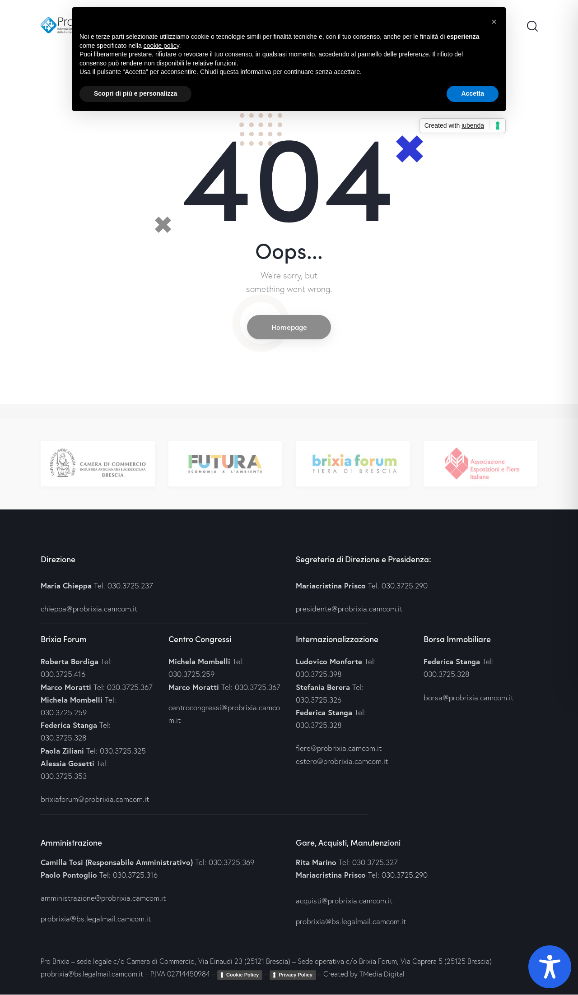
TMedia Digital (382, 974)
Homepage (289, 327)
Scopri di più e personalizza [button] (135, 93)
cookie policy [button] (161, 45)
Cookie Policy (242, 975)
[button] (494, 21)
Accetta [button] (472, 93)
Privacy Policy (295, 975)
